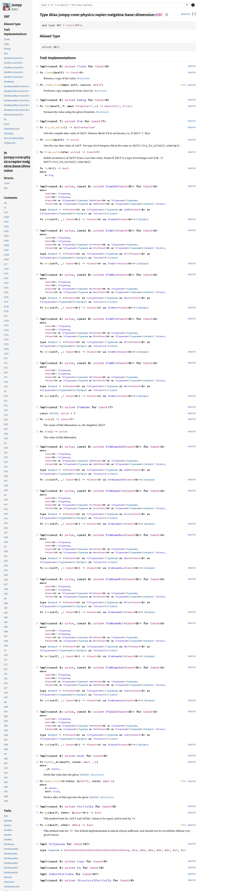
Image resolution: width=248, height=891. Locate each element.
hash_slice (53, 781)
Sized (56, 791)
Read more (83, 78)
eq (46, 812)
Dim (80, 121)
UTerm (125, 850)
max (47, 307)
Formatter (82, 106)
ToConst (159, 203)
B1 (134, 850)
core (75, 15)
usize (69, 66)
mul (47, 396)
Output (149, 203)
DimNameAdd (115, 447)
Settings (193, 5)
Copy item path (166, 14)
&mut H (108, 781)
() (117, 106)
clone (49, 72)
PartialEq (85, 806)
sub (47, 700)
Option (79, 127)
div (47, 263)
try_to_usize (54, 127)
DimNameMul (115, 623)
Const (70, 25)
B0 (142, 850)
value (49, 139)
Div (91, 244)
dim (47, 431)
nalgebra (115, 15)
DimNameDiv (115, 491)
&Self (97, 84)
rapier (101, 15)
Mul (91, 377)
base (129, 15)
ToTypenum (64, 193)
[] (194, 14)
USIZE (54, 413)
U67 (159, 15)
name (48, 419)
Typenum (82, 200)
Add (91, 200)
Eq (79, 868)
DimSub (111, 712)
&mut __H (90, 762)
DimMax (111, 275)
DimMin (111, 319)
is (46, 168)
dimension (145, 15)
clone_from (53, 84)
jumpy (17, 5)
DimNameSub (115, 667)
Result (109, 106)
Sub (91, 681)
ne (46, 825)
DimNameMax (115, 535)
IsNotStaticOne (61, 874)
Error (127, 106)
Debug (81, 100)
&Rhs (75, 825)
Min (91, 332)
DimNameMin (115, 579)
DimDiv (111, 230)
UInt (67, 850)
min (47, 351)
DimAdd (111, 186)
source (185, 14)
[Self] (83, 781)
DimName (83, 407)
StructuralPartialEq (94, 880)
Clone (81, 66)
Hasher (55, 768)
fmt (47, 106)
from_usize (53, 152)
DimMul (111, 363)
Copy (80, 861)
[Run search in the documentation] (112, 5)
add (47, 219)
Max (91, 288)
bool (65, 168)
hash (48, 762)
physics (87, 15)
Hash (80, 756)
